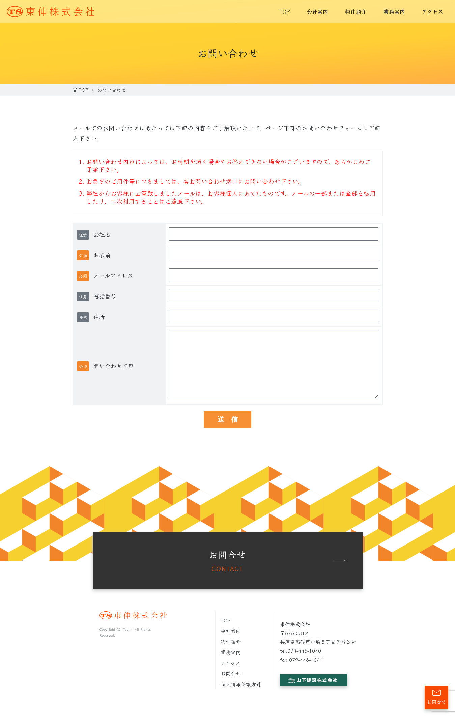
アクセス (432, 11)
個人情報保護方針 (241, 684)
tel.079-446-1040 (300, 650)
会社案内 (317, 11)
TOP (284, 11)
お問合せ (231, 673)
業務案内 (394, 11)
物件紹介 (356, 11)
